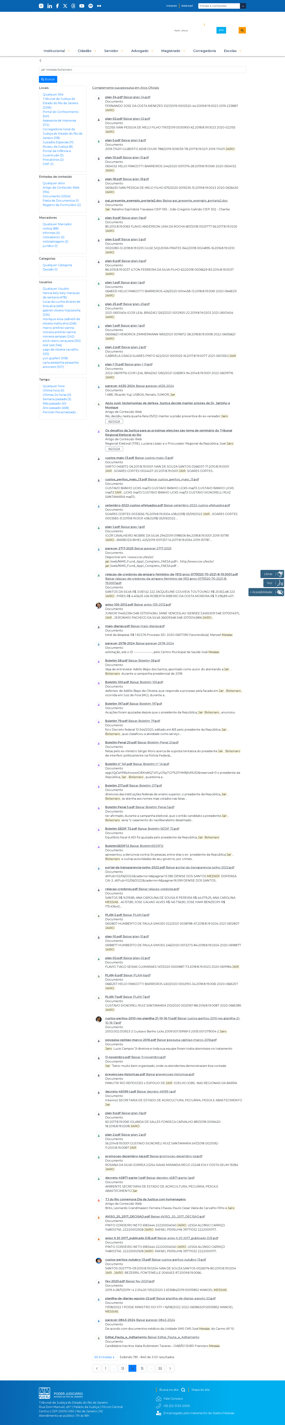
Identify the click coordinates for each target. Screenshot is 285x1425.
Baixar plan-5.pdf (133, 140)
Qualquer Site (53, 94)
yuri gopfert (55, 358)
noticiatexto (54, 237)
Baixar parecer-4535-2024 (155, 386)
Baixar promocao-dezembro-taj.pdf (176, 1156)
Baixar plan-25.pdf (136, 304)
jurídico (50, 246)
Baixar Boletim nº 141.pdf (151, 764)
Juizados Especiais (58, 142)
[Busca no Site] (142, 69)
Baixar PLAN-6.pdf (136, 975)
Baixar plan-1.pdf (133, 282)
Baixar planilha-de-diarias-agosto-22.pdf (186, 1298)
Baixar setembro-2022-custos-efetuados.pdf (197, 505)
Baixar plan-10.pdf (136, 157)
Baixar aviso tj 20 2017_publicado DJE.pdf (187, 1238)
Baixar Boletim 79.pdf (144, 721)
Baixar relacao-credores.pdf (159, 889)
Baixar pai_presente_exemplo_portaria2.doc (195, 200)
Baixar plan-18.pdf (136, 179)
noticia (51, 228)
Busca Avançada (218, 24)
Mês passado (55, 403)
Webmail (187, 5)
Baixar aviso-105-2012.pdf (152, 604)
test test (52, 345)
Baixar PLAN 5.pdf (136, 915)
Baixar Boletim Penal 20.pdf (157, 742)
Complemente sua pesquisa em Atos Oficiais (125, 87)
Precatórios (53, 159)
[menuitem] (204, 51)
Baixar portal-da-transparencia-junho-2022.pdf (200, 867)
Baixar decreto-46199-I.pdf (156, 1091)
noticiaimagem (56, 241)
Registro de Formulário (62, 205)
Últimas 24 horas (57, 395)
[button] (57, 51)
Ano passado (56, 408)
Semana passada (57, 399)
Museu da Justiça (58, 146)
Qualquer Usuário (56, 288)
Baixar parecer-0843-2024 (155, 1320)
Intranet (171, 5)
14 (133, 1369)
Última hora (53, 390)
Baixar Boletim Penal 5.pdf (154, 807)
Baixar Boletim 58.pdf (144, 660)
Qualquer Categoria (57, 265)
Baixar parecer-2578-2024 (155, 643)
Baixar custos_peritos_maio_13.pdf (173, 479)
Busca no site (172, 1390)
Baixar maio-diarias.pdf (148, 626)
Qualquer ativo (54, 183)
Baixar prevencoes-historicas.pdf (170, 1074)
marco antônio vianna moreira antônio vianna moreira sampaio (59, 332)
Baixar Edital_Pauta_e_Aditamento (173, 1337)
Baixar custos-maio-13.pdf (154, 458)
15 (143, 1369)
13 (124, 1369)
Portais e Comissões (213, 5)
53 (161, 1369)
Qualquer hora (54, 386)
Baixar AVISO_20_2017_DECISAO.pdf (178, 1216)
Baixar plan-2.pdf (133, 347)
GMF (48, 164)
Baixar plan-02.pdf (136, 118)
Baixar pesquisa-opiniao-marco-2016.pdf (187, 1040)
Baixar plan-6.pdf (133, 261)
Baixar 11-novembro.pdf (148, 1057)
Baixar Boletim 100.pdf (146, 682)
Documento (57, 196)
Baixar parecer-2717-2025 (152, 548)
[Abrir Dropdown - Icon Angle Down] (243, 6)
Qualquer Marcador (57, 224)
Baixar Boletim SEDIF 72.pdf (158, 828)
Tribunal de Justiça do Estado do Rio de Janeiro (60, 103)
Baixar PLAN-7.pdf (136, 997)
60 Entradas (106, 1357)
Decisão (50, 269)
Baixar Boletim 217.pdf (145, 785)
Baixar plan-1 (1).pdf (138, 364)
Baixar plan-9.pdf (133, 218)
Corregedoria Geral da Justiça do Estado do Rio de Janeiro (63, 134)
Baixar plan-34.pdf (136, 97)
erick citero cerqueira (62, 341)
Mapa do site (201, 1389)
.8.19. (221, 30)
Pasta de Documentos (61, 200)
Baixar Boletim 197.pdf (145, 703)
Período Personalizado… (60, 412)
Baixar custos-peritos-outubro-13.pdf (179, 1259)
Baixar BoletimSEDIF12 (146, 846)
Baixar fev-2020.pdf (140, 1281)
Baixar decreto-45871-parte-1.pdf (170, 1178)
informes (51, 233)
